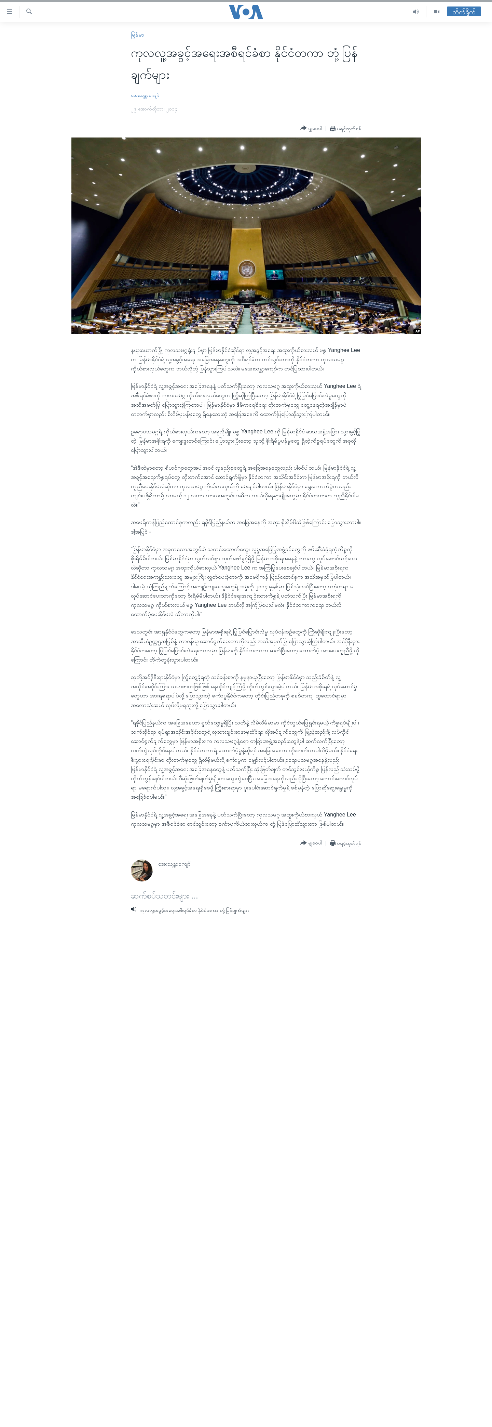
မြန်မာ (137, 35)
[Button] (311, 128)
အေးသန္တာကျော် (145, 95)
